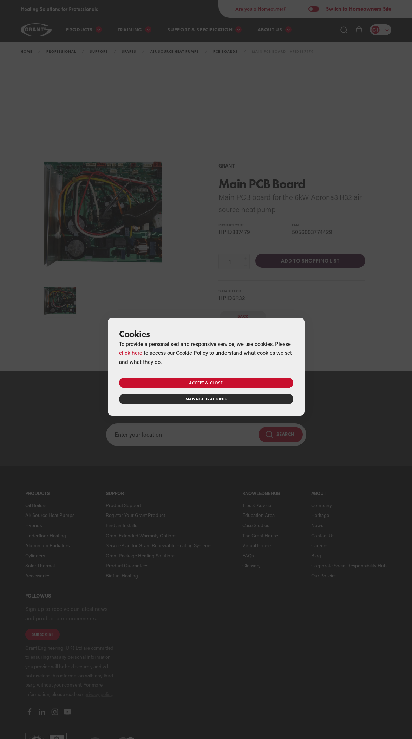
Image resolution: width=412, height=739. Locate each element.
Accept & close (206, 382)
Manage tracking (206, 399)
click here (130, 352)
